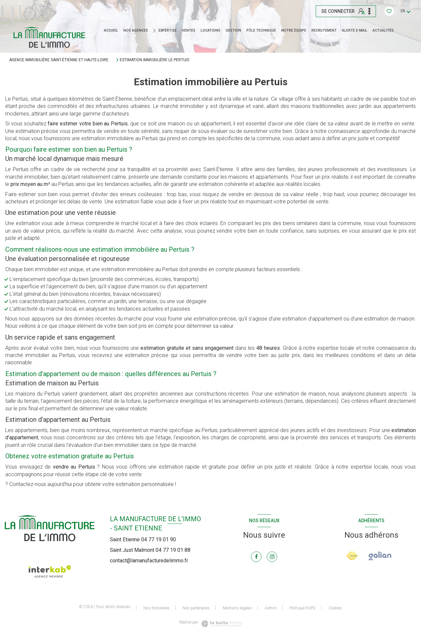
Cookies (335, 608)
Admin (271, 608)
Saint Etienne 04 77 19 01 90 (143, 539)
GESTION (233, 30)
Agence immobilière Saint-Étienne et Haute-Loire (59, 60)
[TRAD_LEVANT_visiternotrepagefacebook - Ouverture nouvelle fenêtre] (256, 556)
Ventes (188, 30)
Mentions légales (237, 608)
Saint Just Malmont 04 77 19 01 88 (150, 550)
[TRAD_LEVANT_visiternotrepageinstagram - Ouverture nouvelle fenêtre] (272, 556)
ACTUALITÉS (383, 30)
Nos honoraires (156, 608)
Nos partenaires (196, 608)
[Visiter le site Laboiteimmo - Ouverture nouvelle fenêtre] (221, 624)
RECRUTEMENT (324, 30)
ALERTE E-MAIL (354, 30)
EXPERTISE (168, 30)
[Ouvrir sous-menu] (155, 30)
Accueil (111, 30)
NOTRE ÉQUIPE (293, 30)
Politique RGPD (302, 608)
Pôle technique (261, 30)
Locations (210, 30)
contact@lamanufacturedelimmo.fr (149, 560)
